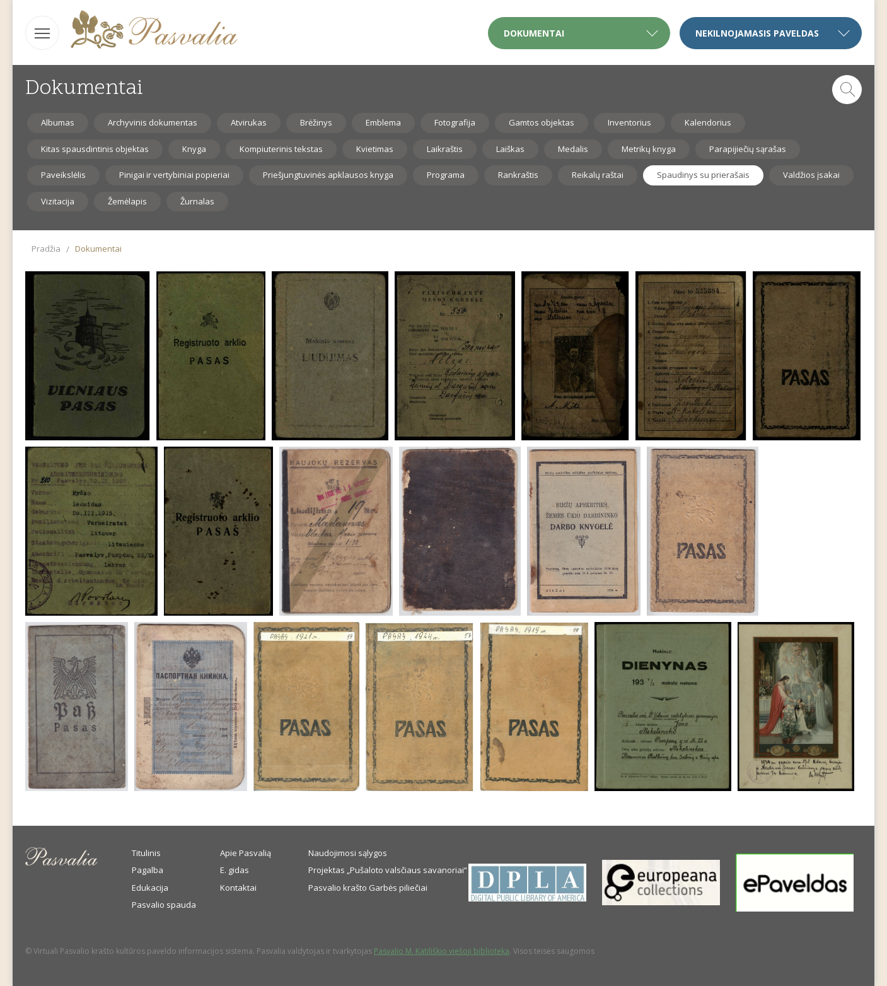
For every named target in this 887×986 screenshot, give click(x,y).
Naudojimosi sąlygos (347, 853)
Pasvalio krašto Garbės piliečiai (367, 887)
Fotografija (454, 122)
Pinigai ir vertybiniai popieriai (174, 174)
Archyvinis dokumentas (152, 122)
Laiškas (510, 149)
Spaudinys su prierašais (703, 174)
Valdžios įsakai (811, 174)
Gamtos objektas (541, 122)
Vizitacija (57, 201)
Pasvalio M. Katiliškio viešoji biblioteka (441, 951)
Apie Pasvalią (245, 853)
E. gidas (234, 870)
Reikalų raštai (597, 174)
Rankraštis (518, 174)
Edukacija (150, 887)
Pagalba (147, 870)
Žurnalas (197, 201)
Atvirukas (249, 122)
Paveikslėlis (63, 174)
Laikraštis (445, 149)
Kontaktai (238, 887)
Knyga (194, 149)
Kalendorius (708, 122)
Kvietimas (374, 149)
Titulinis (146, 853)
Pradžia (46, 248)
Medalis (573, 149)
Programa (446, 174)
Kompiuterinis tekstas (281, 149)
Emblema (383, 122)
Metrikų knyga (649, 149)
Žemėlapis (127, 201)
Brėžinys (316, 122)
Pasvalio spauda (164, 904)
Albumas (57, 122)
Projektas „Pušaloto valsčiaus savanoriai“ (387, 870)
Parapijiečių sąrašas (747, 149)
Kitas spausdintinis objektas (95, 149)
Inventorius (629, 122)
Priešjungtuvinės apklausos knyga (328, 174)
